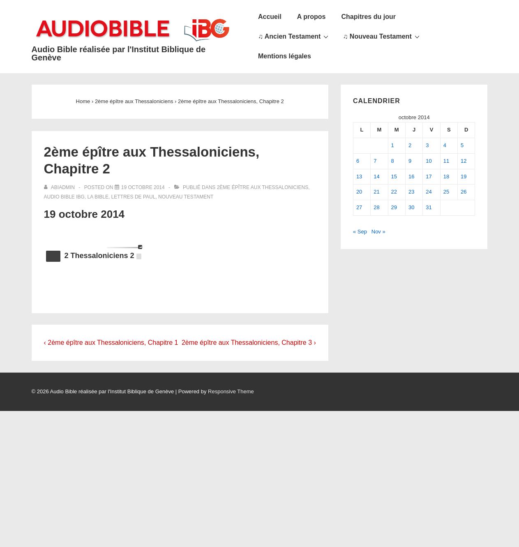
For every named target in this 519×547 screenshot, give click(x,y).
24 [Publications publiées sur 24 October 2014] (428, 192)
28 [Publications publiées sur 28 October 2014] (376, 207)
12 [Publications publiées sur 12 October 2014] (463, 161)
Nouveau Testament (185, 197)
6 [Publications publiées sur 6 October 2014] (357, 161)
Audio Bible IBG (64, 197)
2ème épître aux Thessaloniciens (263, 187)
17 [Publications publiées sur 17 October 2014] (428, 176)
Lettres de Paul (133, 197)
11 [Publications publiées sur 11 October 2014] (446, 161)
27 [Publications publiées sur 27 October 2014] (359, 207)
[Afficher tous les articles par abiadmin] (60, 187)
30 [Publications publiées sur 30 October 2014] (411, 207)
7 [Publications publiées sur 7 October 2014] (375, 161)
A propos (311, 16)
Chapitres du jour (368, 16)
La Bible (98, 197)
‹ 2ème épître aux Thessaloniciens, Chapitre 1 (111, 342)
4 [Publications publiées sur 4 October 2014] (444, 145)
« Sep (360, 231)
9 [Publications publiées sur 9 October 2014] (409, 161)
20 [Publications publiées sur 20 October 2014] (359, 192)
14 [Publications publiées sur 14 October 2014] (376, 176)
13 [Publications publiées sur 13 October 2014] (359, 176)
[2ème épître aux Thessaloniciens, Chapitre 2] (143, 187)
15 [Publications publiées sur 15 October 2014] (394, 176)
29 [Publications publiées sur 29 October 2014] (394, 207)
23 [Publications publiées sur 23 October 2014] (411, 192)
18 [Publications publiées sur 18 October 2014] (446, 176)
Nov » (378, 231)
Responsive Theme (231, 391)
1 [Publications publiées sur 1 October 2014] (392, 145)
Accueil (269, 16)
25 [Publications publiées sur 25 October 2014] (446, 192)
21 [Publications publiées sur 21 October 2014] (376, 192)
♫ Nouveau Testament (382, 36)
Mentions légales (284, 56)
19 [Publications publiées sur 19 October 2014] (463, 176)
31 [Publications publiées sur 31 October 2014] (428, 207)
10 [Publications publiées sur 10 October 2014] (428, 161)
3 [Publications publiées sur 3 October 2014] (427, 145)
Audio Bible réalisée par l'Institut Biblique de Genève (119, 53)
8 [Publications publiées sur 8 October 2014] (392, 161)
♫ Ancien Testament (294, 36)
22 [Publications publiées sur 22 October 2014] (394, 192)
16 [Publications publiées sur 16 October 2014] (411, 176)
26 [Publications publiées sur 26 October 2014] (463, 192)
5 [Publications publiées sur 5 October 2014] (462, 145)
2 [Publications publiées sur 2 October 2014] (409, 145)
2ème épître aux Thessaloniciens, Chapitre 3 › (249, 342)
